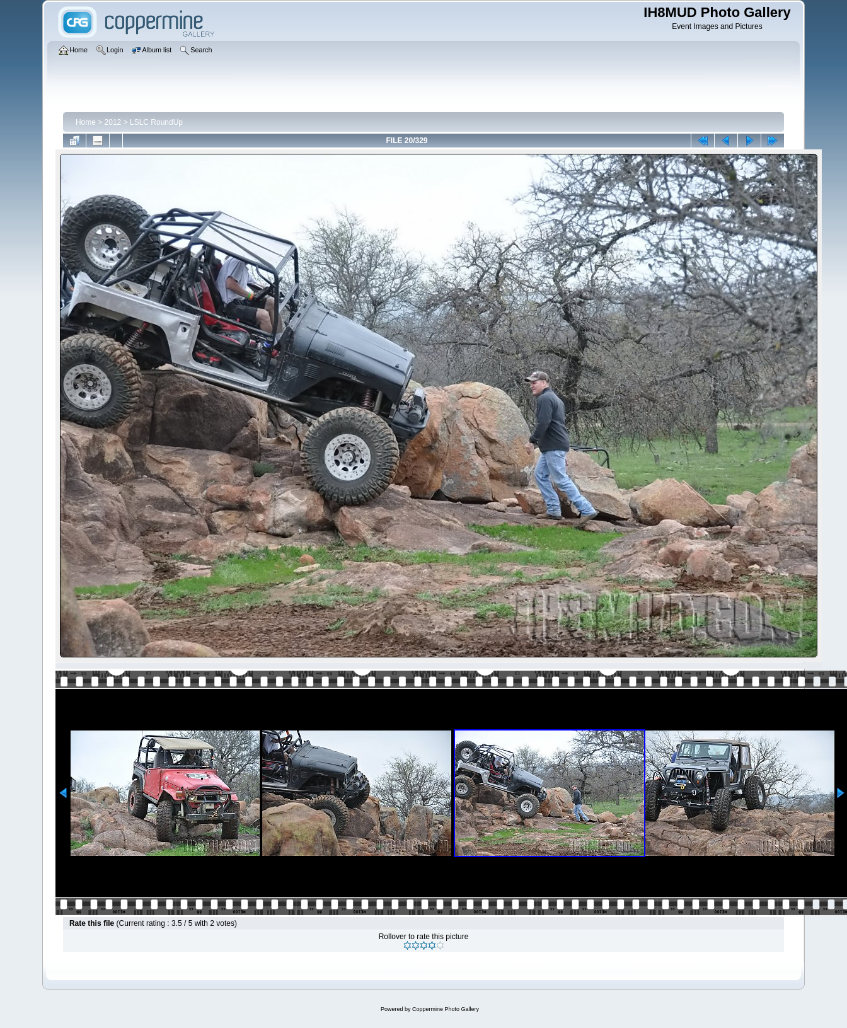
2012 (113, 122)
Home (86, 122)
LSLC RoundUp (156, 122)
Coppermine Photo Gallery (445, 1009)
